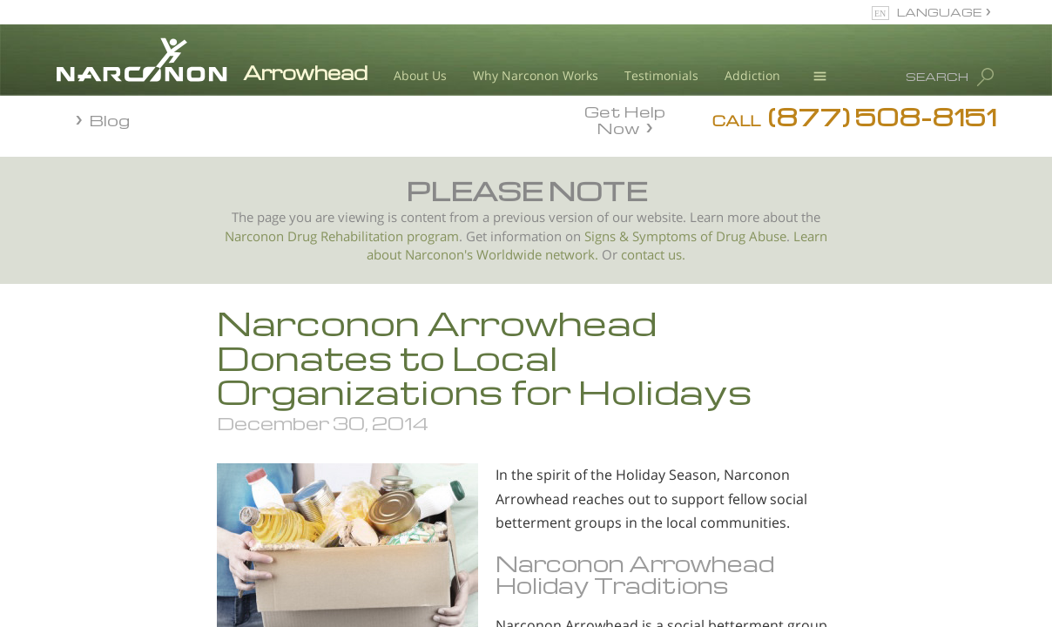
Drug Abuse (751, 236)
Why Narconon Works (535, 75)
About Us (420, 75)
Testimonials (661, 75)
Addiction (752, 75)
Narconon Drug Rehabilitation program (342, 236)
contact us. (653, 255)
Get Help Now (624, 118)
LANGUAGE (939, 11)
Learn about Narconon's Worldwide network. (597, 246)
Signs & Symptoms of (650, 236)
